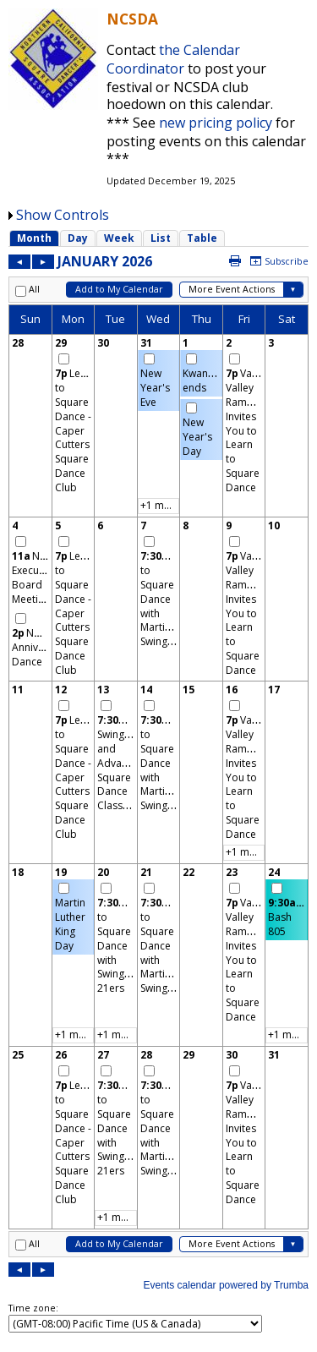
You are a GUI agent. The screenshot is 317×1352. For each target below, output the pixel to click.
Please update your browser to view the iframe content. (158, 238)
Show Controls (62, 214)
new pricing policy (215, 122)
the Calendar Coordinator (173, 59)
